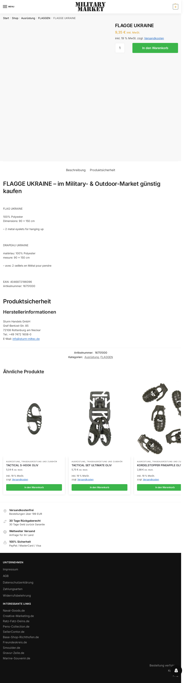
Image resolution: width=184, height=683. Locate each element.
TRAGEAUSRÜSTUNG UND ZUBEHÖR (39, 461)
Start (6, 18)
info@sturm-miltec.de (26, 338)
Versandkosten (154, 38)
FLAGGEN (44, 18)
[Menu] (8, 7)
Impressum (10, 571)
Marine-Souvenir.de (16, 659)
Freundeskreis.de (15, 643)
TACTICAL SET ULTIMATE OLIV (92, 465)
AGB (6, 577)
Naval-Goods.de (14, 612)
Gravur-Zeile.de (13, 654)
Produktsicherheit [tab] (102, 170)
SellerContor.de (13, 633)
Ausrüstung (28, 18)
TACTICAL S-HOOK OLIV (22, 465)
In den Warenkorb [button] (34, 487)
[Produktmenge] (120, 48)
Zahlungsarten (13, 590)
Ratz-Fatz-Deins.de (16, 622)
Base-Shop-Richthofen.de (21, 638)
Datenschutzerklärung (18, 584)
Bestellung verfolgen (164, 667)
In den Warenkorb (155, 48)
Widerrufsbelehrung (17, 597)
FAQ (175, 677)
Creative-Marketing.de (18, 617)
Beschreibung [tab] (76, 170)
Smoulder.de (11, 649)
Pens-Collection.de (16, 628)
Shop (15, 18)
